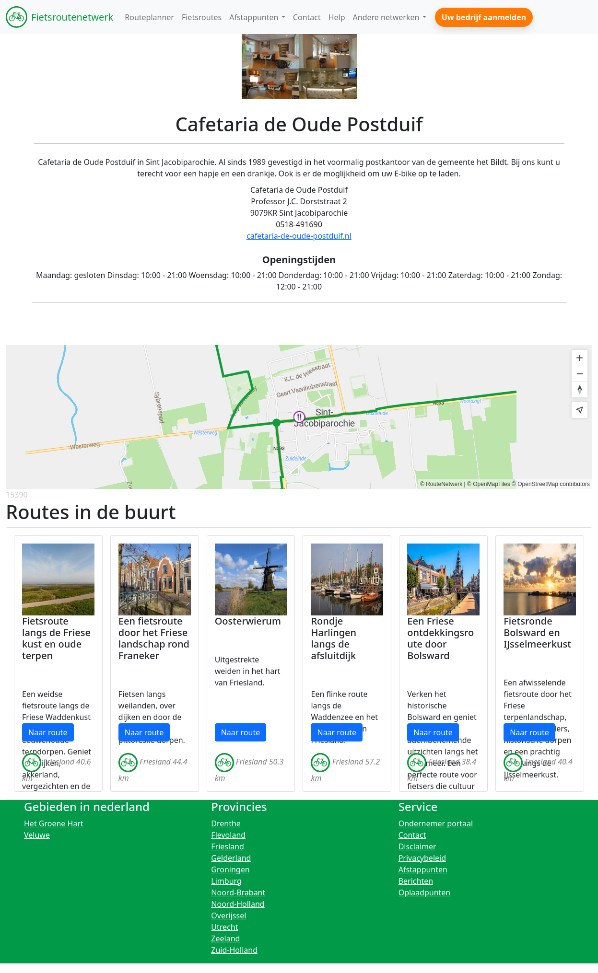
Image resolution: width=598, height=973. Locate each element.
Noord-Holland (237, 904)
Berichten (416, 881)
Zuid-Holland (234, 950)
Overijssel (228, 915)
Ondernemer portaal (436, 823)
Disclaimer (417, 846)
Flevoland (228, 835)
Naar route (48, 732)
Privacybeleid (422, 858)
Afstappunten (423, 869)
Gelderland (231, 858)
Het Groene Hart (53, 823)
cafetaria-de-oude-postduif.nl (299, 236)
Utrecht (224, 927)
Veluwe (37, 835)
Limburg (226, 881)
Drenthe (226, 823)
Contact (412, 835)
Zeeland (225, 938)
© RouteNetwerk (441, 484)
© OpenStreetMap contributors (551, 484)
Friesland (227, 846)
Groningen (230, 869)
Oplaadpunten (425, 892)
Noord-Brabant (238, 892)
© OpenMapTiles (488, 484)
